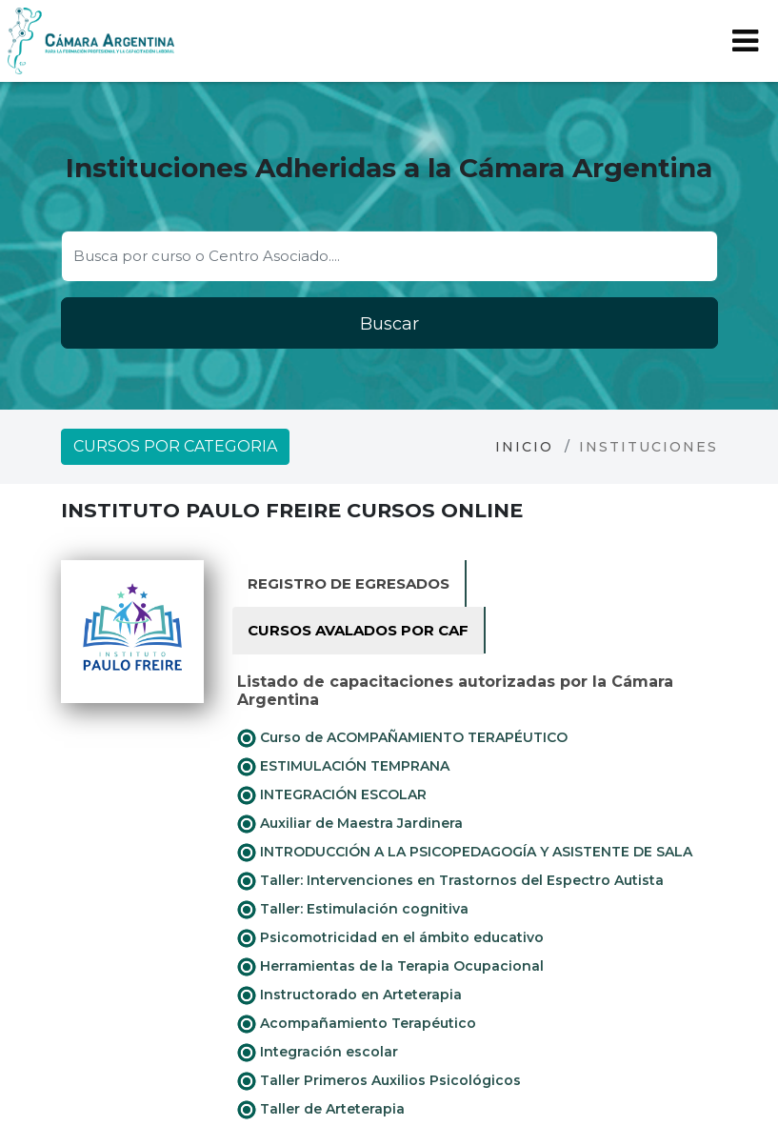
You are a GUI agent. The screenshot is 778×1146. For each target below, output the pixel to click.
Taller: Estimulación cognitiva (353, 909)
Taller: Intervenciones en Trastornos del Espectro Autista (450, 881)
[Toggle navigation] (745, 41)
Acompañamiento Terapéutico (356, 1024)
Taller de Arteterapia (321, 1109)
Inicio (524, 446)
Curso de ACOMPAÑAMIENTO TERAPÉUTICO (402, 738)
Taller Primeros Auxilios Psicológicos (379, 1081)
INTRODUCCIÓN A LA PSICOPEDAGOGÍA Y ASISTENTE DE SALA (464, 852)
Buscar (389, 323)
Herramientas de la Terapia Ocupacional (390, 966)
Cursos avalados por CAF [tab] (358, 630)
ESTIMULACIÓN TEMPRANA (343, 766)
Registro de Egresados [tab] (348, 583)
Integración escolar (317, 1052)
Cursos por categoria (175, 446)
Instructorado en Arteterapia (349, 995)
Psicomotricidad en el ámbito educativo (390, 938)
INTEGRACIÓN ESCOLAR (332, 795)
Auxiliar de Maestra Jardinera (350, 824)
